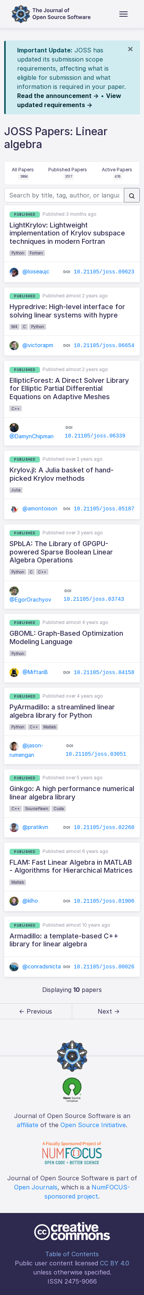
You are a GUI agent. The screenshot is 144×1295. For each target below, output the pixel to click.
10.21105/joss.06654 (104, 346)
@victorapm (31, 345)
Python (17, 253)
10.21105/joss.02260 (104, 827)
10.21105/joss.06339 (95, 436)
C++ (15, 408)
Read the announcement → (58, 95)
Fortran (36, 253)
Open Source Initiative (93, 1125)
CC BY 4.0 (114, 1263)
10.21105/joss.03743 (93, 599)
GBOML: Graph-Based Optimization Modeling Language (66, 637)
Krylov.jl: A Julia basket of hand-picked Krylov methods (61, 474)
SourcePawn (36, 808)
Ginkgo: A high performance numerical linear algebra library (71, 793)
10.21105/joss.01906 (104, 901)
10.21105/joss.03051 (95, 754)
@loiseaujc (29, 271)
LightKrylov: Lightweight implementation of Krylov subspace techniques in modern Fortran (67, 233)
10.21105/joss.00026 (104, 967)
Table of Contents (72, 1254)
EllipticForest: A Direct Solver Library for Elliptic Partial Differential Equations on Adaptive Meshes (69, 388)
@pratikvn (28, 827)
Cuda (59, 808)
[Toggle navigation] (123, 14)
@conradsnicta (35, 966)
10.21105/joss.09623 (104, 272)
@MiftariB (28, 672)
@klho (23, 900)
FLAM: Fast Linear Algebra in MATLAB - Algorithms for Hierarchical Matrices (71, 866)
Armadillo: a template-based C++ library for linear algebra (64, 940)
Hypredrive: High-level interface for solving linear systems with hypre (67, 311)
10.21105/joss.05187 (104, 509)
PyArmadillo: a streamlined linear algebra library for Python (62, 711)
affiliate (27, 1125)
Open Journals (35, 1187)
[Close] (130, 48)
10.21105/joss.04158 (104, 672)
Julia (16, 490)
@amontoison (33, 508)
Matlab (49, 727)
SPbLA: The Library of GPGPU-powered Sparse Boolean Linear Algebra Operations (61, 552)
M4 (14, 326)
